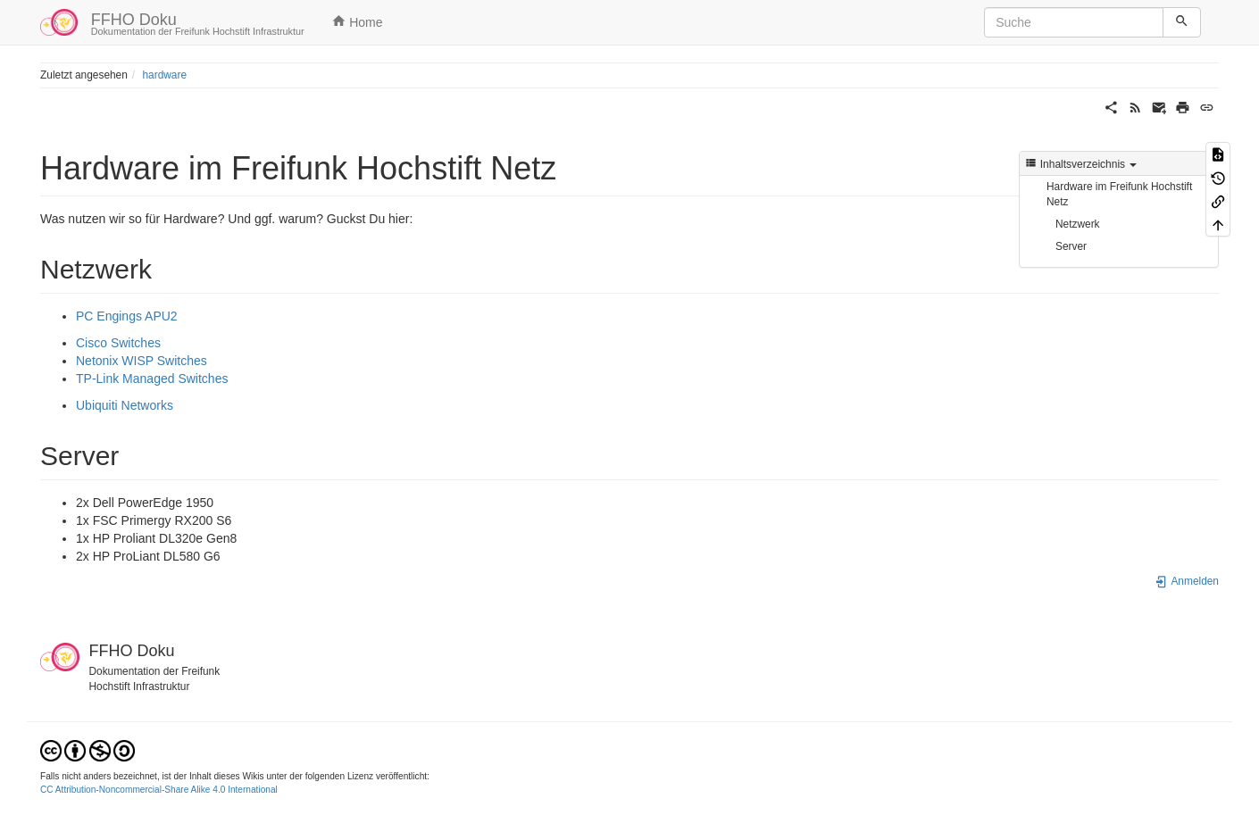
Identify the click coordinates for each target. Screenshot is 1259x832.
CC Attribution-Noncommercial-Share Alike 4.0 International (159, 790)
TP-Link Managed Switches (152, 378)
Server (1071, 246)
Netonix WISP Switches (141, 361)
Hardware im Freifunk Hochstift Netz (1119, 194)
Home (357, 21)
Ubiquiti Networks (124, 405)
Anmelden (1187, 581)
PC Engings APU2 (127, 316)
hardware (164, 75)
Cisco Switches (118, 343)
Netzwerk (1077, 224)
